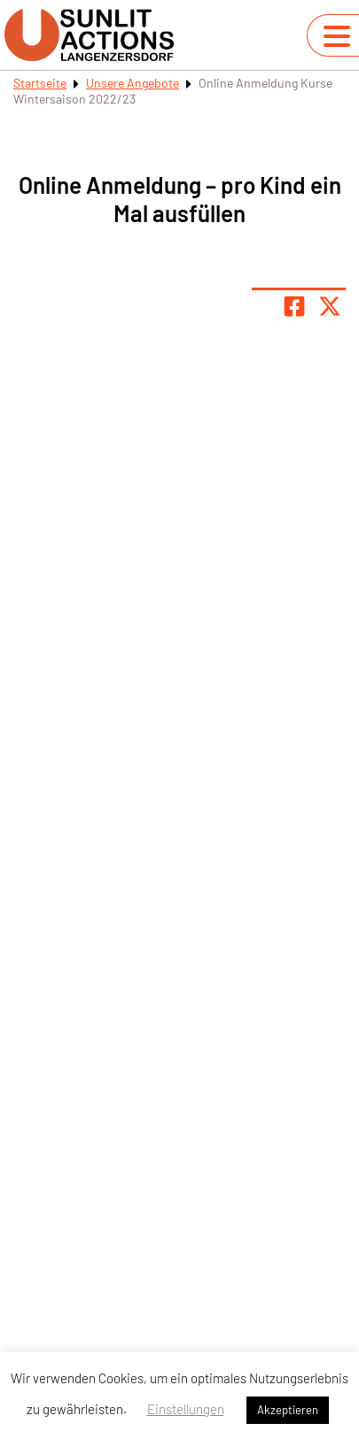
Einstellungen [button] (185, 1409)
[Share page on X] (330, 306)
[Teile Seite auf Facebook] (294, 306)
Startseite (39, 82)
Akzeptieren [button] (287, 1410)
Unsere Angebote (132, 82)
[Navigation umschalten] (337, 36)
